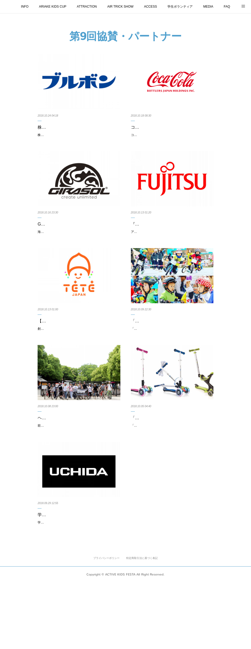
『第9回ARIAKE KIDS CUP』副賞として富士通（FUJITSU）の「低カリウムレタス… (171, 241)
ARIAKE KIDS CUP (52, 6)
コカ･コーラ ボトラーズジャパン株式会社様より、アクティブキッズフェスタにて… (171, 131)
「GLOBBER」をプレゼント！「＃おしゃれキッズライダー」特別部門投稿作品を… (171, 351)
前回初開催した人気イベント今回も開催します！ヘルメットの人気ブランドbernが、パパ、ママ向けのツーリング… (79, 475)
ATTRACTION (87, 6)
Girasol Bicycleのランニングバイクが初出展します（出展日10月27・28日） (79, 241)
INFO (25, 6)
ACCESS (150, 6)
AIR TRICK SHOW (120, 6)
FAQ (227, 6)
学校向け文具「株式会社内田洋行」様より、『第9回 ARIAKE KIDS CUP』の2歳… (78, 571)
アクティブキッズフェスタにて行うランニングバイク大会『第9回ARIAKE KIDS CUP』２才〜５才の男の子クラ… (172, 255)
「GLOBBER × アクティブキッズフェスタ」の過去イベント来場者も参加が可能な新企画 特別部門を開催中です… (172, 365)
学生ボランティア (180, 6)
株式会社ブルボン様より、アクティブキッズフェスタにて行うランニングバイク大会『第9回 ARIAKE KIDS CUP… (79, 145)
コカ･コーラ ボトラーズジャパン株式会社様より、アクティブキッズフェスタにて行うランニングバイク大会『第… (172, 145)
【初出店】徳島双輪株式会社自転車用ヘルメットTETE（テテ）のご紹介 (77, 351)
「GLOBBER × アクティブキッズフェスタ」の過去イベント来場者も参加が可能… (171, 461)
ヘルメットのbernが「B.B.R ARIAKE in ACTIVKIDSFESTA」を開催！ (74, 461)
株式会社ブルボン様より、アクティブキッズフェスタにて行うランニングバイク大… (77, 131)
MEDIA (208, 6)
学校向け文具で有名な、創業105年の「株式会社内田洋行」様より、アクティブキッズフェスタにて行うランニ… (79, 586)
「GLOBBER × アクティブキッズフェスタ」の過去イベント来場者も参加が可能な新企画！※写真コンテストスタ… (172, 475)
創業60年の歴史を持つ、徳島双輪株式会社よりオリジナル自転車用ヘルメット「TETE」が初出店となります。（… (79, 365)
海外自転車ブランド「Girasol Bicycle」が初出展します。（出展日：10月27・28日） (78, 255)
